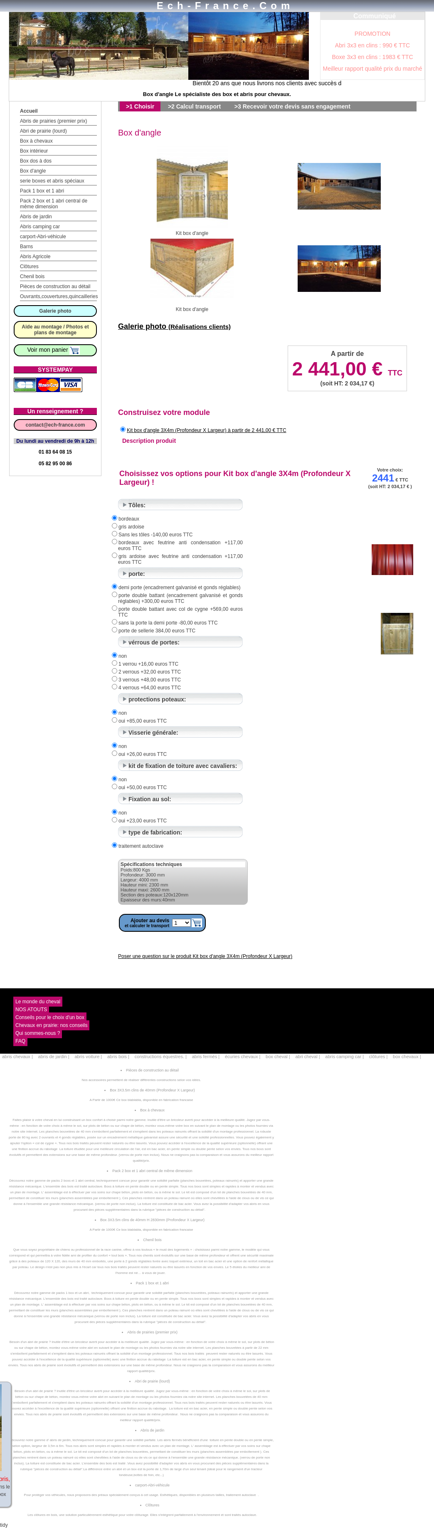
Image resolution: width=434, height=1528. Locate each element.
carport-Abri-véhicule (43, 236)
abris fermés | (205, 1056)
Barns (26, 246)
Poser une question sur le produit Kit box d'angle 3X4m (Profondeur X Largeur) (205, 956)
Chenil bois (32, 276)
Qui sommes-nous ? (37, 1033)
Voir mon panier (53, 349)
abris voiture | (88, 1056)
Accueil (29, 111)
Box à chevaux (36, 141)
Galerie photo (55, 311)
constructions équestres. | (161, 1056)
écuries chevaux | (242, 1056)
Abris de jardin (36, 217)
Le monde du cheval (37, 1002)
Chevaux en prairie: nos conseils (51, 1025)
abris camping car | (344, 1056)
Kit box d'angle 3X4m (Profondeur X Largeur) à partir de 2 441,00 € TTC (206, 430)
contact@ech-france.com (55, 425)
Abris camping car (40, 227)
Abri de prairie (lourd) (43, 131)
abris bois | (118, 1056)
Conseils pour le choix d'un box (49, 1017)
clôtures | (378, 1056)
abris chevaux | (17, 1056)
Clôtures (29, 266)
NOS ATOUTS (31, 1009)
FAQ (20, 1041)
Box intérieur (34, 151)
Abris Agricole (35, 256)
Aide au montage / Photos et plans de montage (55, 330)
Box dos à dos (36, 161)
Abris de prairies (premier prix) (53, 121)
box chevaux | (407, 1056)
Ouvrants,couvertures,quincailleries (59, 296)
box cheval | (278, 1056)
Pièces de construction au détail (55, 286)
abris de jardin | (53, 1056)
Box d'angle (33, 171)
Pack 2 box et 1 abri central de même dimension (53, 204)
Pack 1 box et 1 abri (42, 191)
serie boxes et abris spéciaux (52, 181)
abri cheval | (307, 1056)
